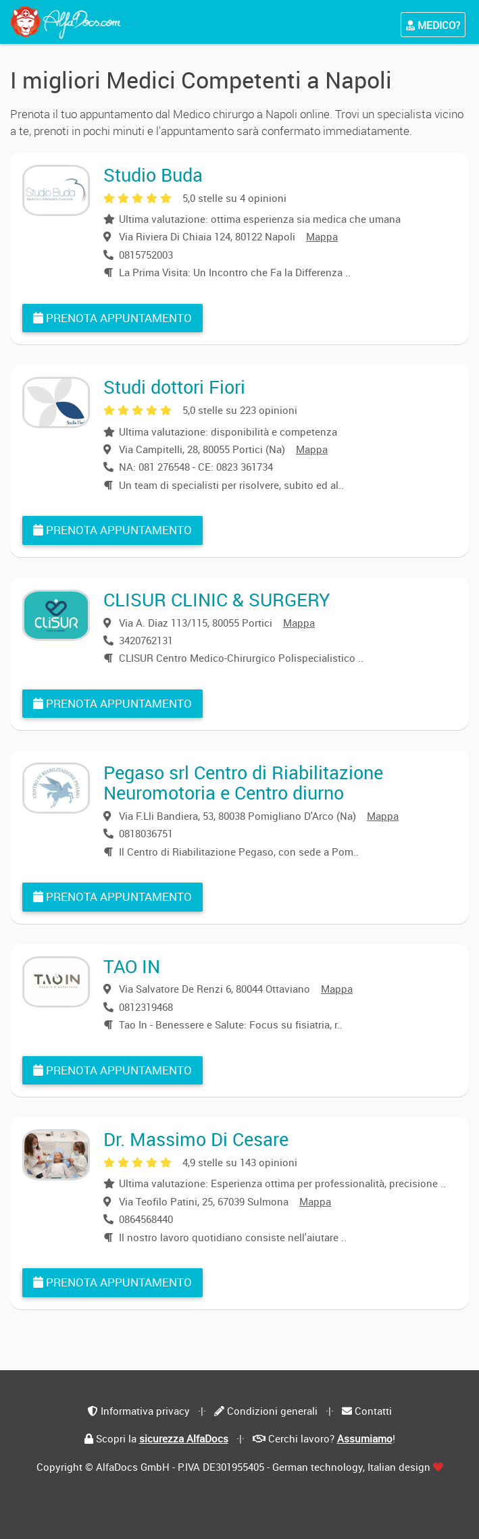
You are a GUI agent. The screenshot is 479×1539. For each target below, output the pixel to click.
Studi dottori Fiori (174, 386)
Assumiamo (365, 1438)
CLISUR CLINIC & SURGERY (216, 599)
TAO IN (131, 966)
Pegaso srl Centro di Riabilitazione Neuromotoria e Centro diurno (243, 782)
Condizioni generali (272, 1410)
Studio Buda (153, 174)
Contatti (373, 1410)
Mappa (322, 236)
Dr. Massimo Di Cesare (195, 1138)
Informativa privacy (145, 1410)
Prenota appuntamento (112, 317)
